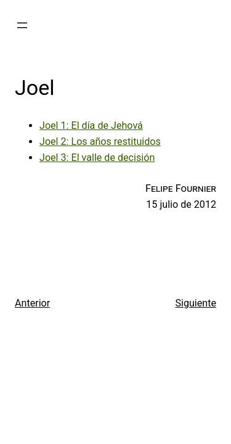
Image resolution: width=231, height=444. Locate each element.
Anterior (32, 303)
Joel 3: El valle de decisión (97, 157)
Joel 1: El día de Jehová (91, 125)
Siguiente (195, 303)
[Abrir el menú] (22, 25)
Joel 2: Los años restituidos (100, 141)
